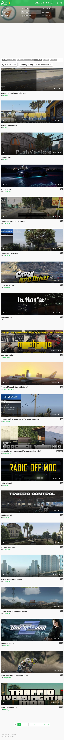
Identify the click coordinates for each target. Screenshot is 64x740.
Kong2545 (6, 645)
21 (39, 724)
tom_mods (6, 421)
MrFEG (5, 485)
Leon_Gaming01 (8, 389)
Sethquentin (7, 678)
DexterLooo (7, 191)
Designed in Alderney (8, 734)
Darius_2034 (7, 549)
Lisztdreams (7, 581)
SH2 (4, 320)
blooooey (6, 710)
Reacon (5, 95)
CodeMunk (6, 223)
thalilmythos (7, 453)
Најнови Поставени (36, 65)
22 (44, 724)
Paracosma (6, 357)
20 (35, 724)
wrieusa (5, 127)
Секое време (9, 65)
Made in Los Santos (8, 737)
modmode (6, 517)
